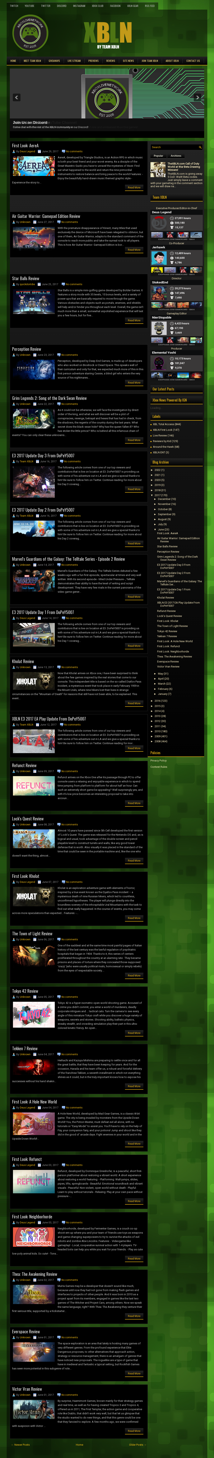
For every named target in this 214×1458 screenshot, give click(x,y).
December (164, 499)
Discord (61, 6)
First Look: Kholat (25, 876)
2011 (157, 726)
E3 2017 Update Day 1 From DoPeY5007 (43, 612)
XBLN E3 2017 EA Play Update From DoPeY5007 (49, 719)
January (162, 693)
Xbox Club (97, 6)
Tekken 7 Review (25, 1048)
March (162, 683)
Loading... (156, 407)
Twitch (14, 6)
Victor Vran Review (27, 1389)
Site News (128, 60)
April (161, 678)
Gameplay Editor (177, 313)
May (160, 673)
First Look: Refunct (27, 1159)
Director (176, 278)
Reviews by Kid (162, 441)
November (164, 504)
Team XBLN (26, 461)
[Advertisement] (59, 204)
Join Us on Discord (30, 123)
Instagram (79, 6)
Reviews (110, 60)
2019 (157, 485)
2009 (157, 736)
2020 (157, 480)
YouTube (29, 6)
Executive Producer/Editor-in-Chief (176, 208)
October (163, 509)
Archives (176, 155)
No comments (74, 151)
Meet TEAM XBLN (32, 60)
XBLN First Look (162, 429)
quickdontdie (27, 284)
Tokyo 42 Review (25, 991)
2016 (157, 700)
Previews (93, 60)
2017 (157, 495)
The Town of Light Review (32, 933)
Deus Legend (27, 151)
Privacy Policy (158, 760)
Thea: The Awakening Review (34, 1274)
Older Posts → (137, 1444)
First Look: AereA (25, 145)
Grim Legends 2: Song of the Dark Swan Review (49, 398)
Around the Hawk (163, 446)
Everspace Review (26, 1331)
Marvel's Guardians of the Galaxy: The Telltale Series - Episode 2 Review (68, 559)
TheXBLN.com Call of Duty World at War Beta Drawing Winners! (184, 167)
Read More (134, 187)
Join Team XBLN (150, 60)
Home (13, 60)
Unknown (25, 222)
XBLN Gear (132, 6)
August (162, 519)
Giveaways (54, 60)
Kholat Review (23, 661)
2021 (157, 475)
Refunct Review (24, 765)
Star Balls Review (25, 278)
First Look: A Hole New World (34, 1102)
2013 (157, 716)
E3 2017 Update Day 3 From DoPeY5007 (43, 455)
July (160, 524)
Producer (176, 348)
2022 (157, 470)
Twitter (45, 6)
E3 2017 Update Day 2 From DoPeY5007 (43, 510)
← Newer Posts (20, 1444)
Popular (158, 155)
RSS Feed (150, 6)
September (164, 514)
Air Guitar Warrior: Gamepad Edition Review (46, 216)
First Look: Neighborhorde (32, 1216)
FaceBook (115, 6)
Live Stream (74, 60)
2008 (157, 741)
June (161, 529)
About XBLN (172, 60)
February (163, 688)
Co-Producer (176, 243)
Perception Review (26, 349)
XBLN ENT (159, 452)
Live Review (160, 435)
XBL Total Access (163, 424)
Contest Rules (158, 766)
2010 (157, 731)
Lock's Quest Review (28, 818)
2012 (157, 721)
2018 (157, 490)
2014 (157, 711)
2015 (157, 706)
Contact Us (193, 60)
